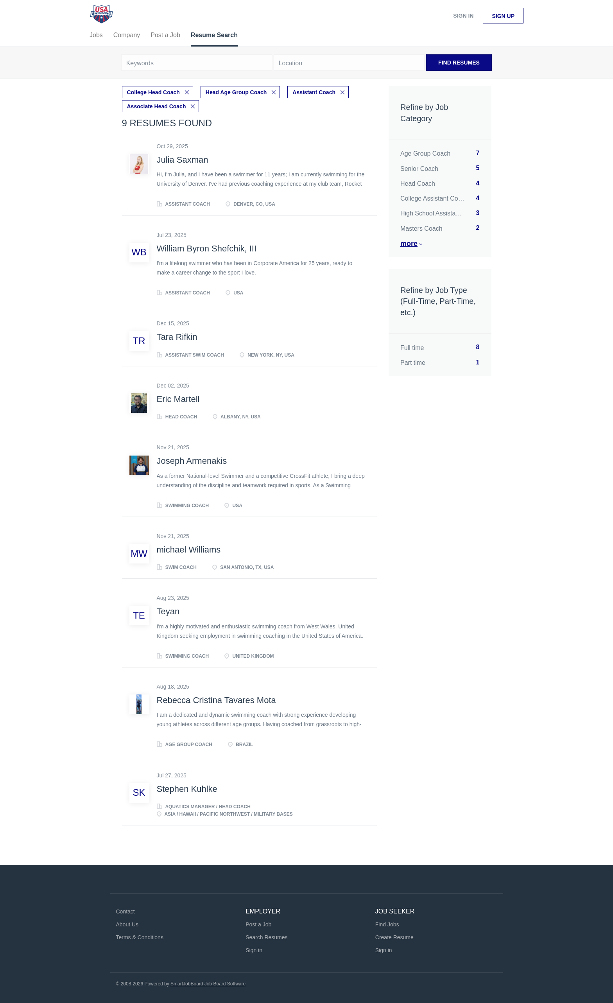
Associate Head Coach (156, 106)
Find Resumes (459, 62)
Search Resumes (266, 937)
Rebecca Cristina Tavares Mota (216, 700)
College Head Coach (153, 92)
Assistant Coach (313, 92)
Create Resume (394, 937)
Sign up (503, 16)
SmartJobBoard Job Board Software (208, 984)
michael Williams (189, 549)
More (409, 244)
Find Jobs (387, 924)
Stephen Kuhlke (187, 789)
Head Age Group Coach (236, 92)
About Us (127, 924)
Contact (125, 911)
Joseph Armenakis (192, 461)
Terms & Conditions (139, 937)
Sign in (463, 16)
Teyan (168, 611)
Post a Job (258, 924)
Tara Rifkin (177, 337)
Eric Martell (178, 399)
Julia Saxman (182, 160)
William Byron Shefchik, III (207, 248)
